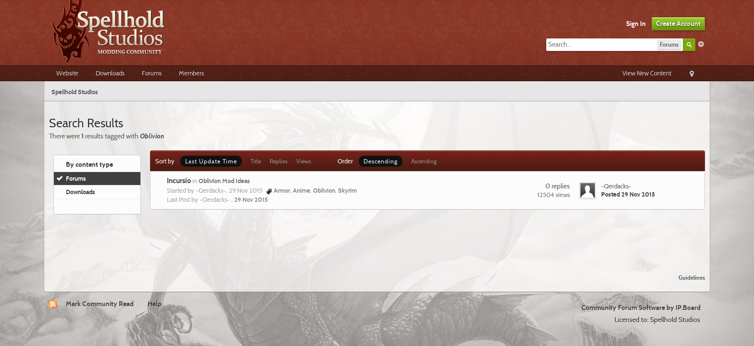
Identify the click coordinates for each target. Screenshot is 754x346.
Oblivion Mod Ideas (224, 181)
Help (155, 303)
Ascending (424, 161)
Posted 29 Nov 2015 (628, 194)
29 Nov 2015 (251, 199)
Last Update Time (211, 161)
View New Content (646, 73)
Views (303, 161)
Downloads (110, 73)
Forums (152, 73)
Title (256, 161)
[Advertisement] (377, 240)
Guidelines (692, 277)
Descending (381, 161)
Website (67, 73)
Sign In (636, 23)
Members (191, 73)
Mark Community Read (100, 303)
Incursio (179, 180)
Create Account (678, 23)
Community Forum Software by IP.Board (641, 307)
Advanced (701, 44)
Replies (279, 161)
